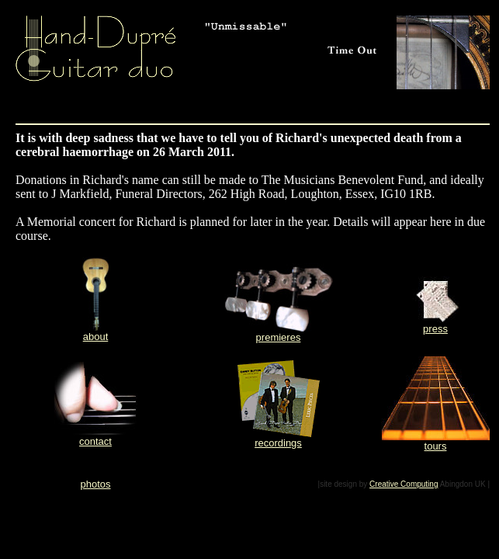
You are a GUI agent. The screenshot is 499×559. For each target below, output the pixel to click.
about (96, 336)
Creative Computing (403, 484)
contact (95, 441)
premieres (278, 337)
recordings (278, 443)
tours (435, 446)
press (435, 329)
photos (95, 484)
